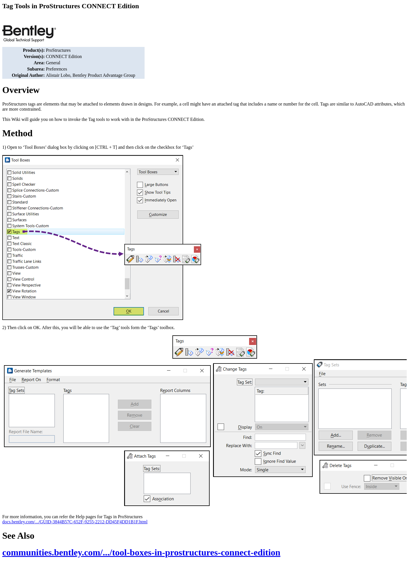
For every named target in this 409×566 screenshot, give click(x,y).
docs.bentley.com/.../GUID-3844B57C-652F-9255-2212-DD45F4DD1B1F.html (74, 521)
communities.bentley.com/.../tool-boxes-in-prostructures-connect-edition (141, 552)
